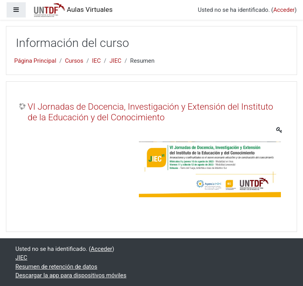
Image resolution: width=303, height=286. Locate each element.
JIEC (115, 60)
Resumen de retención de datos (56, 266)
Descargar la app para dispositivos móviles (70, 275)
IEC (96, 60)
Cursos (74, 60)
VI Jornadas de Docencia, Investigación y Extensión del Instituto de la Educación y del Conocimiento (150, 111)
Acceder (284, 9)
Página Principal (35, 60)
